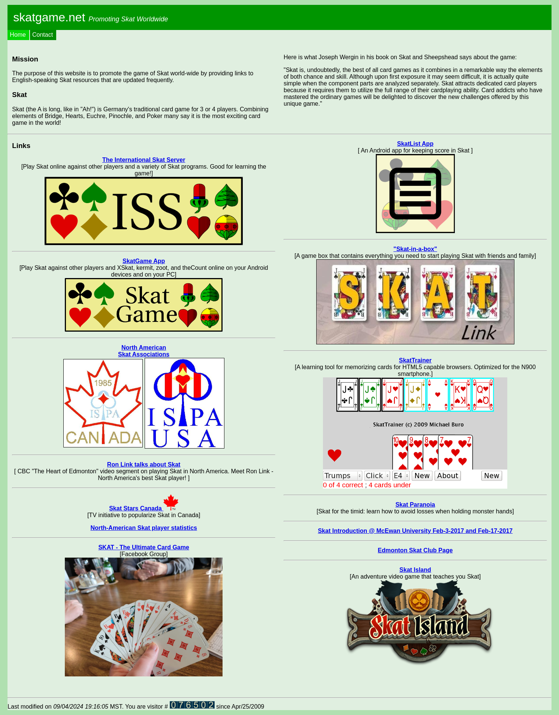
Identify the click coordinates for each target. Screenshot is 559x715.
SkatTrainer (415, 360)
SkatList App (415, 144)
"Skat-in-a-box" (415, 249)
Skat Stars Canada (143, 508)
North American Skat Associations (143, 351)
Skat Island (415, 570)
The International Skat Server (143, 160)
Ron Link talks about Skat (144, 464)
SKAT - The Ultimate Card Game (143, 547)
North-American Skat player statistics (143, 528)
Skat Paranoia (415, 504)
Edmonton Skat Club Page (415, 550)
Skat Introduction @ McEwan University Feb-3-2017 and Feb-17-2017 (415, 531)
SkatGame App (144, 261)
